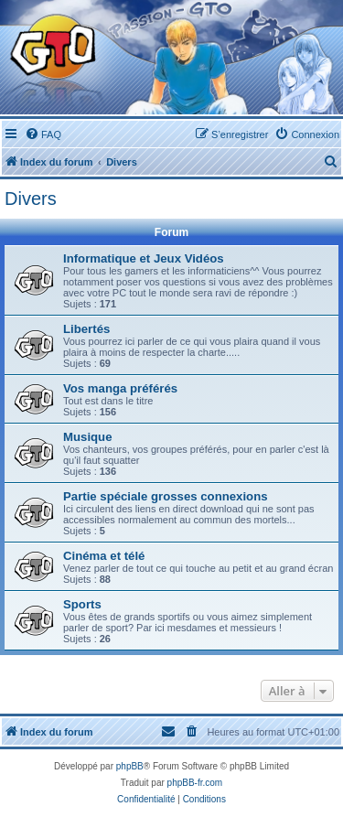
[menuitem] (43, 134)
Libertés (86, 329)
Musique (87, 437)
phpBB (130, 766)
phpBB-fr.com (195, 783)
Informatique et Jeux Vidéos (143, 258)
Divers (31, 198)
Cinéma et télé (104, 556)
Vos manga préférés (120, 388)
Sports (82, 604)
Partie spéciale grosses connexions (165, 496)
